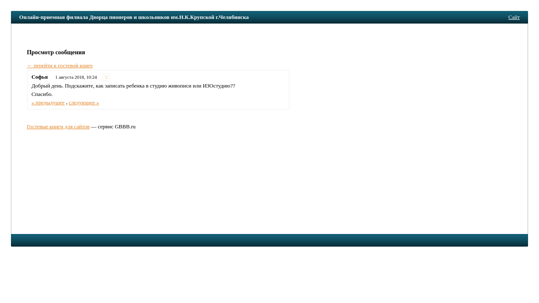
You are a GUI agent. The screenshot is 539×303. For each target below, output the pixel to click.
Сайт (514, 17)
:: (106, 77)
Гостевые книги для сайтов (58, 126)
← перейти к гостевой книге (60, 65)
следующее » (84, 102)
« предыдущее (48, 102)
